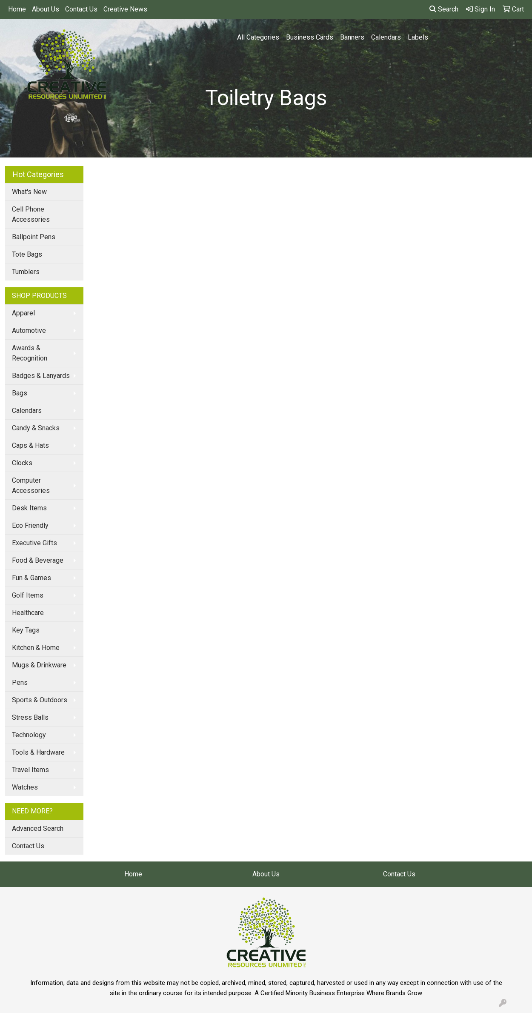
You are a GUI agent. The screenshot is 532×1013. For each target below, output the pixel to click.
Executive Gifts (34, 543)
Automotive (29, 330)
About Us (45, 9)
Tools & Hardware (38, 752)
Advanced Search (37, 828)
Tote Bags (27, 254)
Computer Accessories (31, 485)
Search (443, 9)
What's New (29, 192)
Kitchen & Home (36, 648)
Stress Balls (30, 717)
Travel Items (30, 770)
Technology (29, 735)
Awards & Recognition (29, 353)
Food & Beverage (37, 560)
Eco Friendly (30, 525)
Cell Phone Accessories (31, 214)
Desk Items (29, 508)
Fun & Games (31, 578)
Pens (20, 682)
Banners (352, 37)
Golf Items (27, 595)
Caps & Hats (30, 445)
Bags (19, 393)
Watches (25, 787)
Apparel (23, 313)
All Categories (258, 37)
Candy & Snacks (36, 428)
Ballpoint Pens (33, 237)
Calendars (386, 37)
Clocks (22, 463)
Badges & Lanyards (41, 376)
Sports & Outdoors (39, 700)
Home (17, 9)
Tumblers (26, 272)
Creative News (125, 9)
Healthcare (28, 613)
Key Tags (26, 630)
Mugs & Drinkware (39, 665)
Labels (418, 37)
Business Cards (309, 37)
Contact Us (81, 9)
